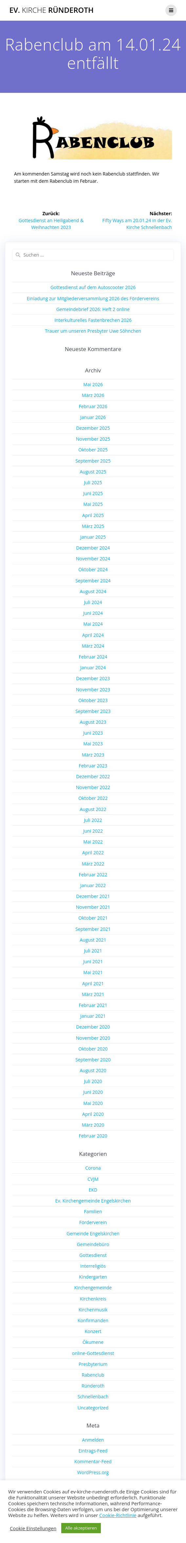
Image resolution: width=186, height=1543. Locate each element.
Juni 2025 (93, 493)
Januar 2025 (93, 537)
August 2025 (93, 472)
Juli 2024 (93, 602)
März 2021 (93, 994)
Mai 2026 (93, 384)
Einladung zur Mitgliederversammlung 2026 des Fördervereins (93, 298)
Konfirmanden (93, 1320)
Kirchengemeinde (93, 1287)
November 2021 (93, 907)
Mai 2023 (93, 743)
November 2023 (93, 689)
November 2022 (93, 787)
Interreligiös (93, 1266)
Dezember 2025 (93, 428)
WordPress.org (93, 1472)
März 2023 (93, 755)
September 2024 (93, 580)
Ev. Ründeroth (51, 10)
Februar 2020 (93, 1136)
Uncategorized (93, 1408)
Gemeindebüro (93, 1244)
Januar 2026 (93, 417)
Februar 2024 (93, 657)
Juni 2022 (93, 831)
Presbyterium (93, 1364)
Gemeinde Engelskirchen (92, 1233)
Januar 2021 (93, 1016)
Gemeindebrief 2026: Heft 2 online (93, 309)
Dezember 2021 (93, 896)
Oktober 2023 (92, 700)
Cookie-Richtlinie (118, 1515)
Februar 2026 (93, 406)
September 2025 (93, 461)
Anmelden (93, 1440)
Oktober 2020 (92, 1049)
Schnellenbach (93, 1396)
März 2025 (93, 526)
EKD (93, 1190)
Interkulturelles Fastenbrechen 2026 (93, 320)
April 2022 (93, 852)
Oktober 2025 (92, 450)
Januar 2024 (93, 667)
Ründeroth (93, 1386)
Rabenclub (93, 1375)
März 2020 (93, 1125)
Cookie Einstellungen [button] (33, 1528)
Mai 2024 (93, 624)
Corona (93, 1168)
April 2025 (93, 515)
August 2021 (93, 940)
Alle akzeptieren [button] (81, 1528)
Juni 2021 (93, 961)
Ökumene (93, 1342)
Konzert (93, 1331)
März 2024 (93, 646)
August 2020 (93, 1070)
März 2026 (93, 395)
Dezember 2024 (93, 548)
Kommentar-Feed (93, 1461)
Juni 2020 (93, 1092)
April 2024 (93, 635)
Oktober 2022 (92, 798)
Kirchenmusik (93, 1309)
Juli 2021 (93, 951)
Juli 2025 (93, 482)
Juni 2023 (93, 733)
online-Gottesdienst (93, 1353)
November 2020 (93, 1038)
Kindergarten (93, 1277)
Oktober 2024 (92, 569)
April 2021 (93, 983)
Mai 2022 (93, 842)
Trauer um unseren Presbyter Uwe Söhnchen (93, 331)
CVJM (93, 1179)
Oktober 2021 (92, 918)
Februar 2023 (93, 765)
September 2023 (93, 711)
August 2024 (93, 591)
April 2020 (93, 1114)
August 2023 (93, 722)
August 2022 (93, 809)
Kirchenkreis (93, 1299)
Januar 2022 (93, 885)
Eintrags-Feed (93, 1451)
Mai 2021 (93, 972)
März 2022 (93, 864)
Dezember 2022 (93, 776)
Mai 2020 (93, 1103)
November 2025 (93, 439)
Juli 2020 (93, 1081)
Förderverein (93, 1222)
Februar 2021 (93, 1005)
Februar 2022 (93, 874)
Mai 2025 (93, 504)
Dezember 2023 (93, 678)
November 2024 (93, 558)
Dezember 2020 (93, 1027)
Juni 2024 (93, 613)
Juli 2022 (93, 820)
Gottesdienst (92, 1255)
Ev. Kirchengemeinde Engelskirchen (93, 1201)
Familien (93, 1211)
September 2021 (93, 929)
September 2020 (93, 1059)
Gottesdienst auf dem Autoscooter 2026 (93, 287)
